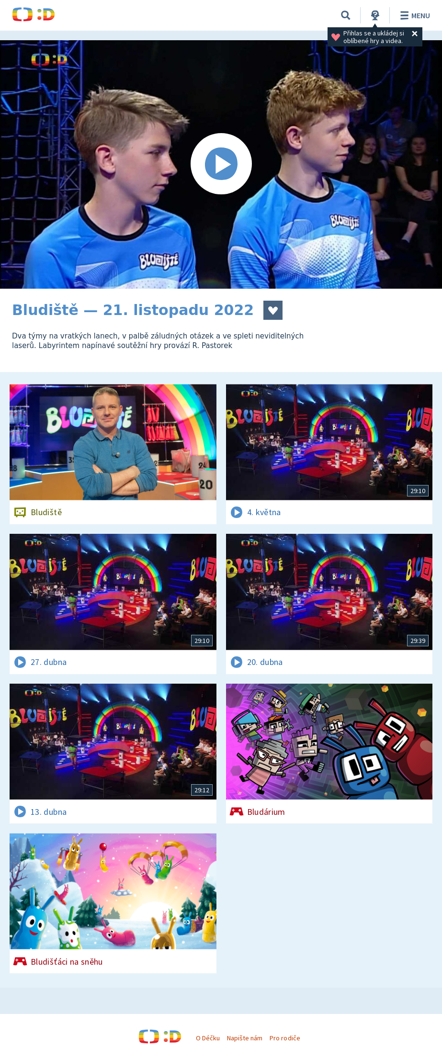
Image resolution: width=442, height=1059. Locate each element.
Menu (413, 15)
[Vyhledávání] (345, 15)
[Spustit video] (221, 164)
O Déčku (208, 1038)
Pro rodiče (285, 1038)
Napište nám (244, 1038)
